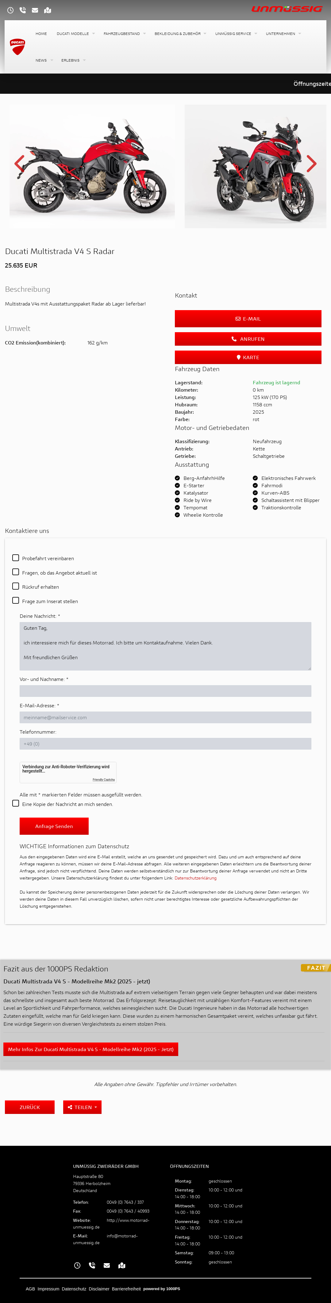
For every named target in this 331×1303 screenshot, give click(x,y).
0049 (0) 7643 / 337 (125, 1202)
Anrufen (248, 339)
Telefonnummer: (38, 731)
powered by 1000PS (161, 1288)
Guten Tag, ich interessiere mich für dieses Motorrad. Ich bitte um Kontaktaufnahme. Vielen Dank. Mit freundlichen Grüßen (165, 646)
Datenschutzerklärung (196, 878)
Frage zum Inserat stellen (50, 601)
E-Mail (248, 318)
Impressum (48, 1288)
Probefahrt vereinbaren (48, 558)
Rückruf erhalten (40, 586)
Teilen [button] (80, 1107)
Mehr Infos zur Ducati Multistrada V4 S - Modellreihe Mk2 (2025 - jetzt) (91, 1049)
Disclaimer (99, 1288)
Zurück (30, 1107)
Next (310, 167)
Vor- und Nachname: (44, 679)
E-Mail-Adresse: (40, 705)
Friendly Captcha (104, 779)
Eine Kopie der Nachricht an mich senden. (67, 804)
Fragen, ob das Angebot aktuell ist (59, 572)
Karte (248, 357)
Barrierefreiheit (126, 1288)
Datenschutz (74, 1288)
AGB (30, 1288)
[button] (75, 33)
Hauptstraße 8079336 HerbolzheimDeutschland (91, 1183)
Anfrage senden (54, 826)
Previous (21, 167)
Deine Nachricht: (40, 616)
